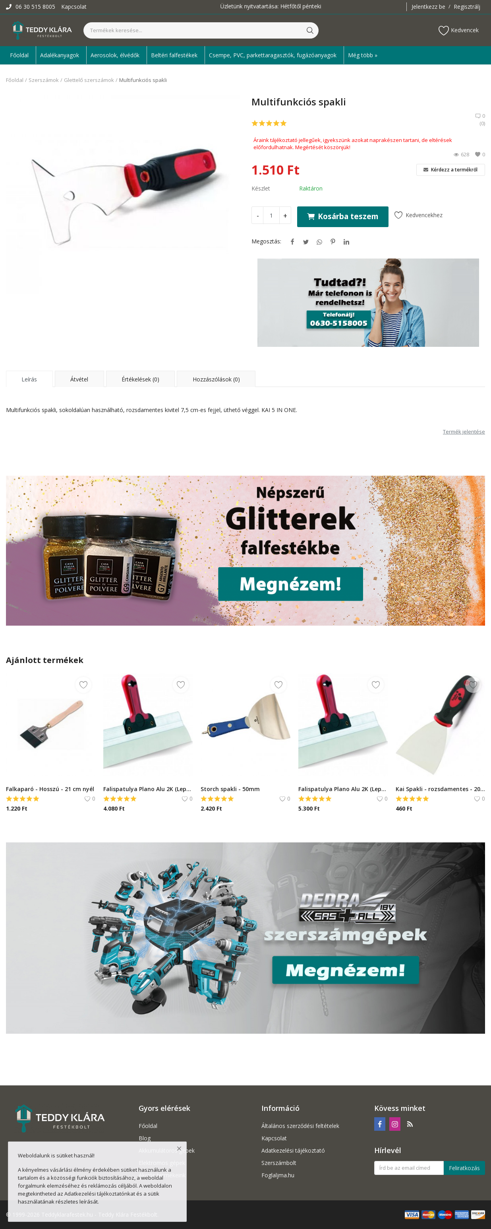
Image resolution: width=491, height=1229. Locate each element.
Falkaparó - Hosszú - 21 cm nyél (50, 789)
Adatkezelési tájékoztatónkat (99, 1193)
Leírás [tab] (29, 379)
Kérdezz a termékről (450, 169)
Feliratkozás (464, 1168)
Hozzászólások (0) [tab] (216, 379)
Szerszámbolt (278, 1163)
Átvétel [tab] (79, 379)
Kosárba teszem (343, 216)
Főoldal (19, 55)
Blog (145, 1138)
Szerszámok (44, 80)
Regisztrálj (467, 6)
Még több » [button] (362, 55)
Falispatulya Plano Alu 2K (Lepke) (148, 789)
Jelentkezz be (428, 6)
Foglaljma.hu (277, 1175)
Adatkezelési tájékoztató (293, 1150)
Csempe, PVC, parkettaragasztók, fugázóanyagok (272, 55)
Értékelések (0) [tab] (140, 379)
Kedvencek (459, 30)
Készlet (260, 188)
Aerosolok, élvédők (115, 55)
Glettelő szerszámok (89, 80)
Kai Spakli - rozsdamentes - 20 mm (440, 789)
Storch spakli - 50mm (230, 789)
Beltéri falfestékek (174, 55)
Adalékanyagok (59, 55)
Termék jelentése (464, 431)
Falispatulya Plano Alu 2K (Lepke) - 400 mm (343, 789)
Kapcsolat (74, 6)
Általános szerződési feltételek (300, 1126)
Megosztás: (266, 241)
